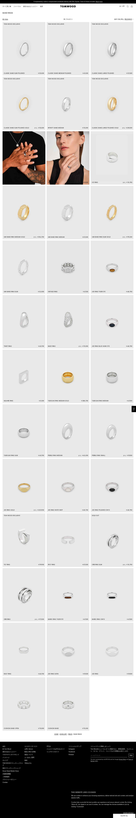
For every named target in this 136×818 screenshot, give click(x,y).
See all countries (53, 418)
